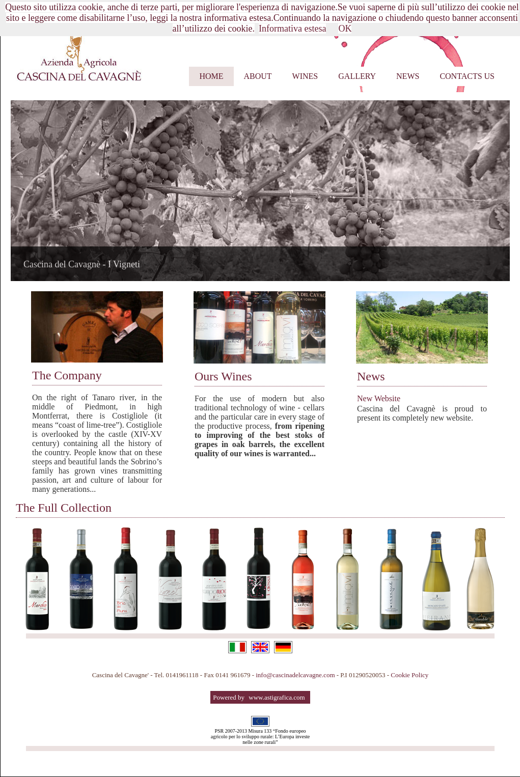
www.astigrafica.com (277, 697)
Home (211, 76)
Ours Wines (223, 376)
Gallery (357, 76)
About (258, 76)
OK (344, 28)
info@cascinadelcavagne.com (296, 675)
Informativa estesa (292, 28)
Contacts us (467, 76)
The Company (67, 375)
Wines (305, 76)
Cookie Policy (409, 675)
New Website (378, 398)
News (407, 76)
